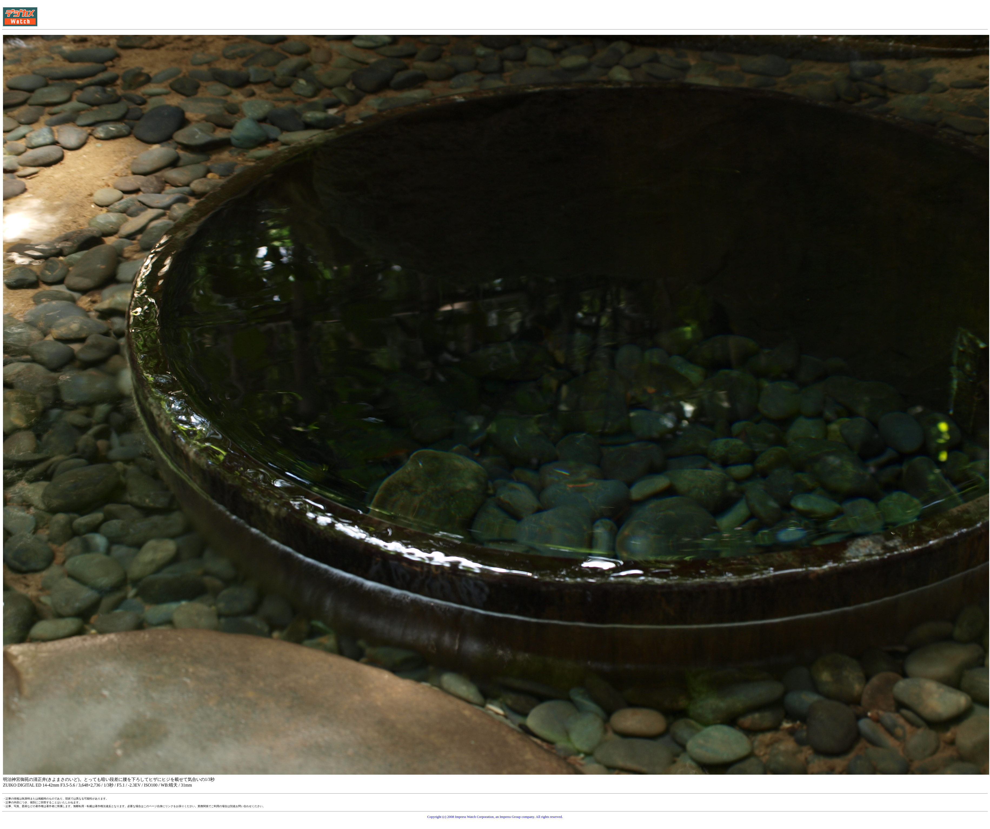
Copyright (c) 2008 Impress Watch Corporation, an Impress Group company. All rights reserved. (495, 817)
